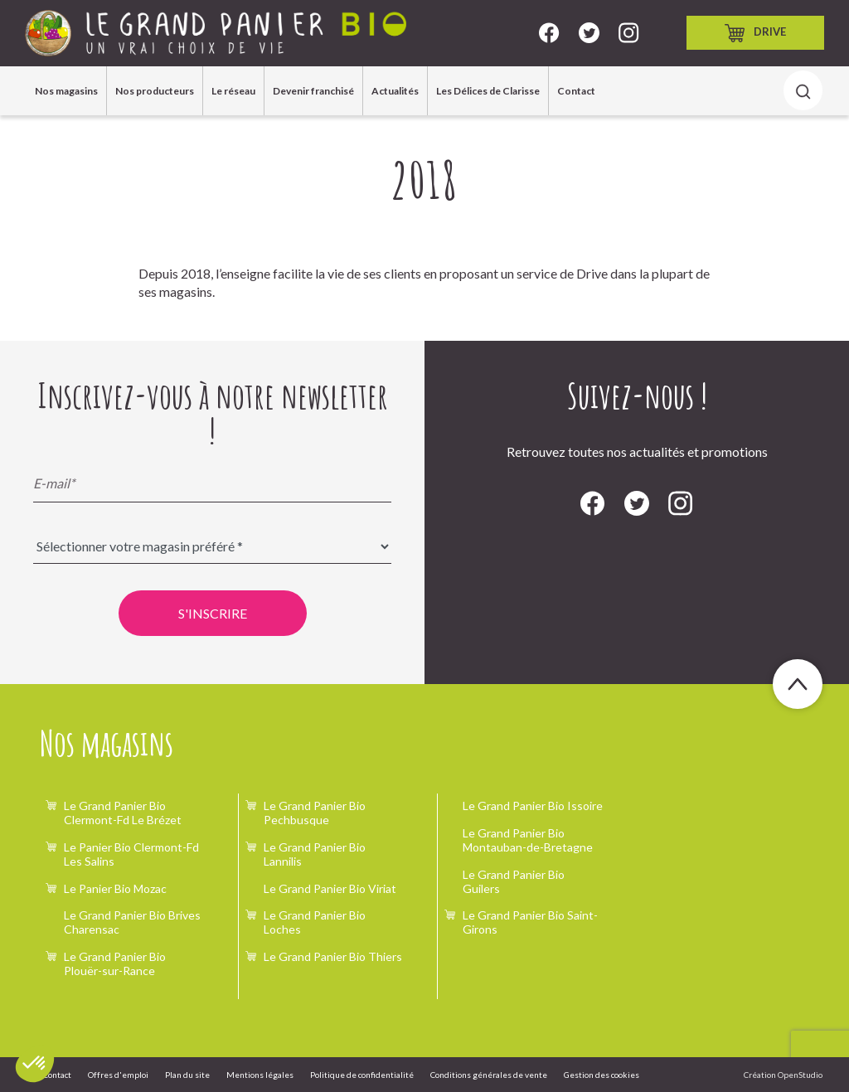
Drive (755, 33)
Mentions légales (260, 1075)
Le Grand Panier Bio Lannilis (315, 854)
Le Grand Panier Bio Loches (315, 922)
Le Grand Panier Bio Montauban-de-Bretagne (528, 840)
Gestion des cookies (601, 1075)
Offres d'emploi (118, 1075)
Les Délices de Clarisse (488, 91)
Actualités (395, 91)
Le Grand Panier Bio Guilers (514, 881)
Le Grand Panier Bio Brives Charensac (132, 922)
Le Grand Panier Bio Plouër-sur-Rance (115, 963)
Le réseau (233, 91)
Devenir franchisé (313, 91)
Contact (576, 91)
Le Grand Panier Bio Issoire (533, 805)
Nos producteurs (154, 91)
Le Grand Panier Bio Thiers (333, 956)
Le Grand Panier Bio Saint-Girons (530, 922)
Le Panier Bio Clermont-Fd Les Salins (131, 854)
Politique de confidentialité (362, 1075)
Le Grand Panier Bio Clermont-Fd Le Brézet (123, 812)
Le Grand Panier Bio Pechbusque (315, 812)
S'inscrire (212, 613)
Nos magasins (66, 91)
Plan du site (187, 1075)
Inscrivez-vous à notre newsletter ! (212, 413)
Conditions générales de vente (488, 1075)
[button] (35, 1064)
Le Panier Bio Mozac (115, 888)
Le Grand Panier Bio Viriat (330, 888)
